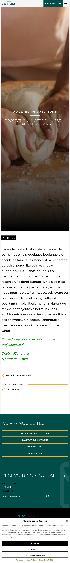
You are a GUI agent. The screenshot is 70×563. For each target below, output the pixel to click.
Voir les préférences (35, 555)
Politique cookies (23, 560)
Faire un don (53, 3)
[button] (67, 521)
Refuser (35, 549)
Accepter (35, 543)
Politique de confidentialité (42, 560)
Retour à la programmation (17, 375)
